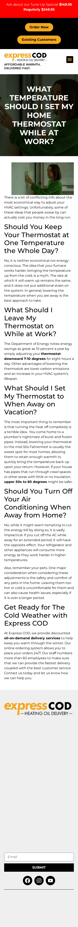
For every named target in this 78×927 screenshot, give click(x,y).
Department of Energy (30, 344)
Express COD (19, 633)
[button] (69, 59)
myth (44, 276)
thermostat (62, 442)
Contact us (13, 673)
